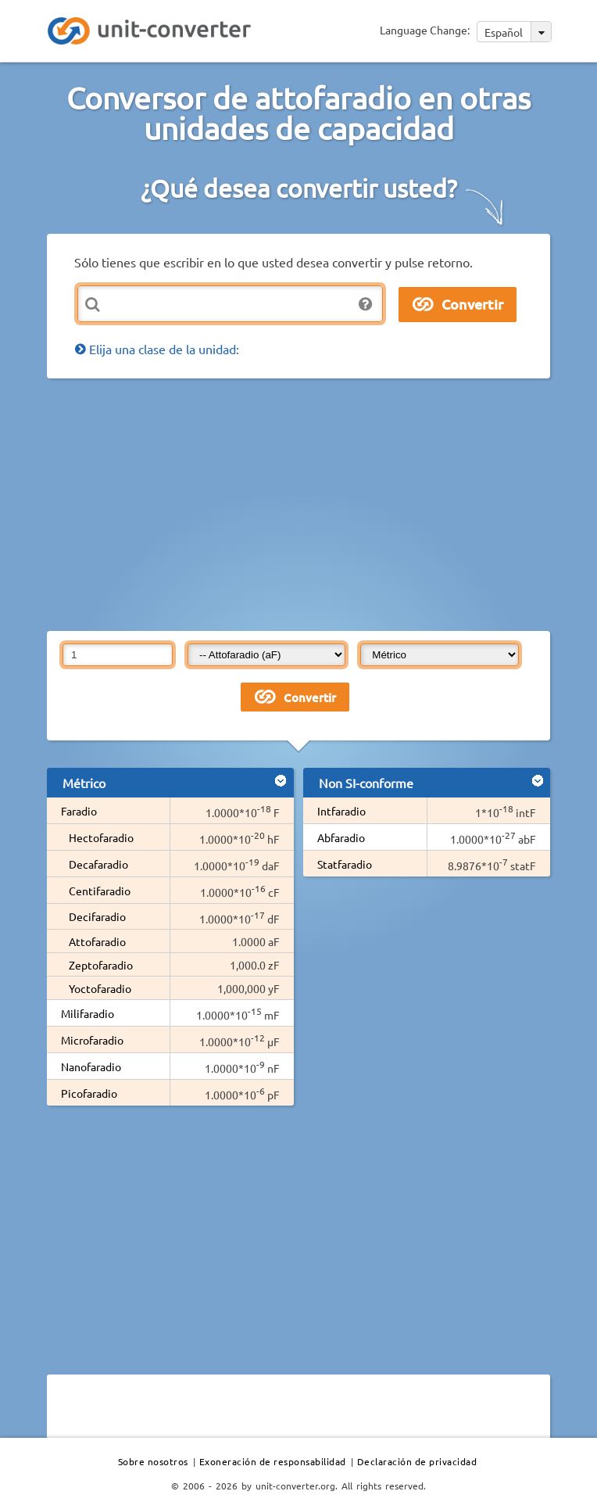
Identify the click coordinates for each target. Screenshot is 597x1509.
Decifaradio (97, 916)
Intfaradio (341, 811)
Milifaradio (87, 1013)
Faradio (79, 811)
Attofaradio (97, 941)
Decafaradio (98, 864)
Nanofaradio (91, 1066)
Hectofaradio (101, 837)
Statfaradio (344, 864)
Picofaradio (89, 1093)
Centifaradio (99, 891)
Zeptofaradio (101, 965)
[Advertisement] (322, 503)
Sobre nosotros (153, 1461)
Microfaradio (92, 1040)
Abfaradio (341, 837)
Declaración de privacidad (417, 1461)
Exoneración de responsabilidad (272, 1461)
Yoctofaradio (100, 988)
